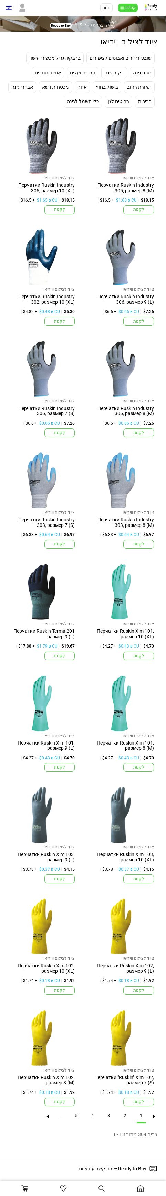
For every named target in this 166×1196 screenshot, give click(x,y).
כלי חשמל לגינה (83, 102)
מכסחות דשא (55, 87)
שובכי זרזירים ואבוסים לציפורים (121, 58)
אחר (82, 87)
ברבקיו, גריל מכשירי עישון (55, 58)
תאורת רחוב (139, 87)
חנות (106, 7)
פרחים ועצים (82, 72)
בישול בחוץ (107, 87)
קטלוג (130, 7)
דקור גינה (114, 72)
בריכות (145, 102)
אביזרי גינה (22, 87)
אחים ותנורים (48, 72)
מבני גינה (142, 72)
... (57, 1118)
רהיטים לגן (118, 102)
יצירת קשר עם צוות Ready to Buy (112, 1168)
